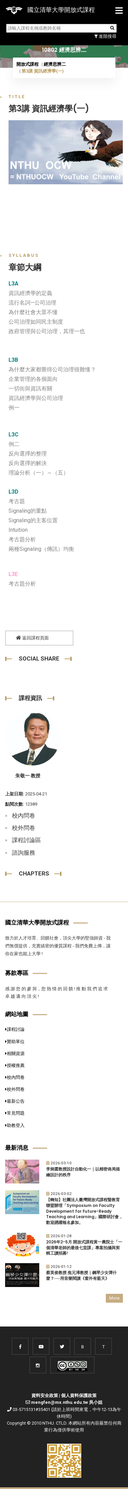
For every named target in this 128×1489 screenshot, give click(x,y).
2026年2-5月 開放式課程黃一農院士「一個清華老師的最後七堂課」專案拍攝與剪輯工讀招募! (84, 1247)
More (114, 1298)
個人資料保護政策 (79, 1395)
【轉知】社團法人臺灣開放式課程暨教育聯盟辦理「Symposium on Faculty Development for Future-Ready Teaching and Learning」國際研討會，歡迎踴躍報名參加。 (84, 1211)
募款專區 (16, 973)
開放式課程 (27, 64)
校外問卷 (23, 827)
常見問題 (15, 1113)
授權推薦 (15, 1065)
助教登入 (15, 1125)
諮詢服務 (23, 852)
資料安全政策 (44, 1395)
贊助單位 (15, 1041)
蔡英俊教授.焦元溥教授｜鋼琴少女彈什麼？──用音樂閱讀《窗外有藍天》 (81, 1275)
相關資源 (15, 1053)
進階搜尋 (105, 36)
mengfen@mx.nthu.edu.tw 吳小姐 (66, 1402)
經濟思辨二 (55, 64)
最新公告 (15, 1101)
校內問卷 (23, 815)
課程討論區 (26, 840)
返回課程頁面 (32, 637)
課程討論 (15, 1029)
